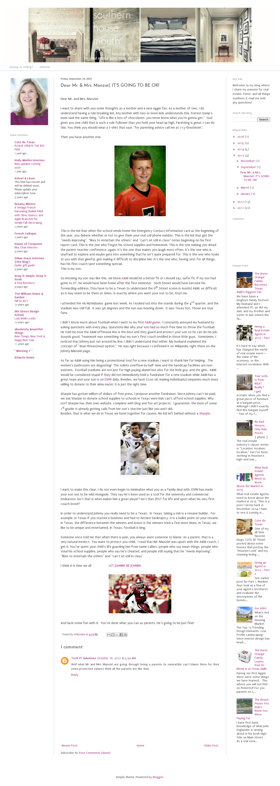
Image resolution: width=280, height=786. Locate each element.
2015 (241, 143)
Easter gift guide (25, 265)
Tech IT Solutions (83, 658)
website (44, 67)
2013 (241, 155)
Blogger (158, 777)
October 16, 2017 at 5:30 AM (116, 658)
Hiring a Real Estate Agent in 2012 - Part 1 (262, 334)
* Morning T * (23, 351)
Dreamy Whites (25, 204)
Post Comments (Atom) (94, 752)
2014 (241, 149)
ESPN (108, 379)
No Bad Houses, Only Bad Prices (261, 427)
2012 (241, 201)
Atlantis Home (24, 357)
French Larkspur (26, 233)
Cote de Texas (25, 142)
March (245, 187)
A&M (125, 278)
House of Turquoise (28, 244)
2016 (241, 136)
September (249, 167)
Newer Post (69, 745)
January (246, 193)
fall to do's (21, 300)
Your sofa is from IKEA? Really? (261, 381)
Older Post (211, 745)
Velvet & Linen (25, 178)
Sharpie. (205, 413)
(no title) (260, 608)
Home (140, 745)
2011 (241, 208)
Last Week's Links (25, 318)
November (248, 161)
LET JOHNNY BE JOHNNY (125, 566)
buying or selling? (21, 67)
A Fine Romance (25, 283)
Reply (74, 674)
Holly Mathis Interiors (30, 160)
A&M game (152, 322)
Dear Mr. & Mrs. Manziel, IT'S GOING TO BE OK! (254, 176)
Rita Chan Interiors (26, 247)
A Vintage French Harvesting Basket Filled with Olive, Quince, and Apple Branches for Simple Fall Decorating (29, 215)
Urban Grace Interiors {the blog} (29, 260)
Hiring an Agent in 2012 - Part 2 (262, 568)
